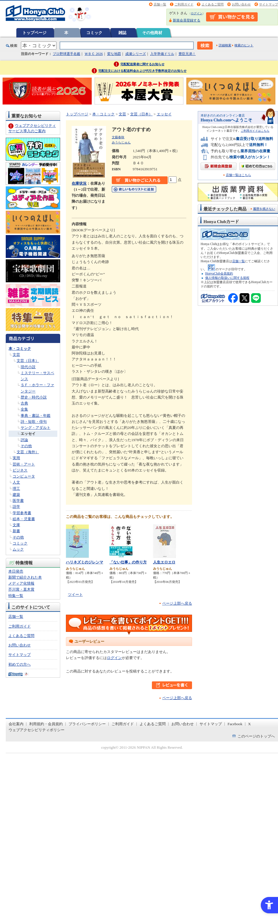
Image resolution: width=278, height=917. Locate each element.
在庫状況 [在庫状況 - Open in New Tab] (79, 183)
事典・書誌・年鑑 (35, 415)
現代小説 (28, 367)
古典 (24, 403)
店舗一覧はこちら (238, 175)
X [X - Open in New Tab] (249, 724)
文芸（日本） (28, 360)
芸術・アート (24, 464)
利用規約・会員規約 (46, 724)
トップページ (34, 32)
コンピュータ (24, 476)
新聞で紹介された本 (25, 577)
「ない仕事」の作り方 (128, 562)
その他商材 (152, 32)
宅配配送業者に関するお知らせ (142, 64)
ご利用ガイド (184, 4)
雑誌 (122, 32)
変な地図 (114, 54)
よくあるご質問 (212, 4)
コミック (94, 32)
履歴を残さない (264, 208)
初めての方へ (19, 664)
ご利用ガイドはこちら (255, 130)
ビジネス (20, 470)
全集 (24, 409)
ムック (18, 549)
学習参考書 (22, 513)
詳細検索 (225, 45)
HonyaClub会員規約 (219, 273)
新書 (16, 531)
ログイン (196, 13)
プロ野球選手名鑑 (66, 54)
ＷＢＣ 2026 (94, 54)
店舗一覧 (160, 4)
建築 (16, 494)
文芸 (16, 354)
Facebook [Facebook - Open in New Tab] (235, 724)
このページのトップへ (256, 736)
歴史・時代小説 (34, 397)
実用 (16, 458)
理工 (16, 488)
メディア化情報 (21, 583)
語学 (16, 506)
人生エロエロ (164, 562)
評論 (24, 440)
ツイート (75, 594)
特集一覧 (15, 595)
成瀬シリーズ (135, 54)
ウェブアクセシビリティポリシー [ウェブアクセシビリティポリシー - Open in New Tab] (36, 730)
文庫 (16, 525)
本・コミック (20, 348)
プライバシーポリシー (87, 724)
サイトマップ (268, 4)
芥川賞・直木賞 (21, 589)
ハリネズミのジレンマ (84, 562)
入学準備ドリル (162, 54)
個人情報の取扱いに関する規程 (227, 277)
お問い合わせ (241, 4)
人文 (16, 482)
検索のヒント (243, 45)
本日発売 (15, 571)
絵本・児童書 (24, 519)
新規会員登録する (186, 20)
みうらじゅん (121, 142)
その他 (26, 446)
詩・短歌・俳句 (34, 421)
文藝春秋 (118, 137)
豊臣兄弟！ (187, 54)
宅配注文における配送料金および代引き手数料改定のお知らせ (142, 70)
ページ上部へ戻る (177, 603)
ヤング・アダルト (35, 427)
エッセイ (28, 433)
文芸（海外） (28, 452)
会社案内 (16, 724)
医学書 (18, 500)
